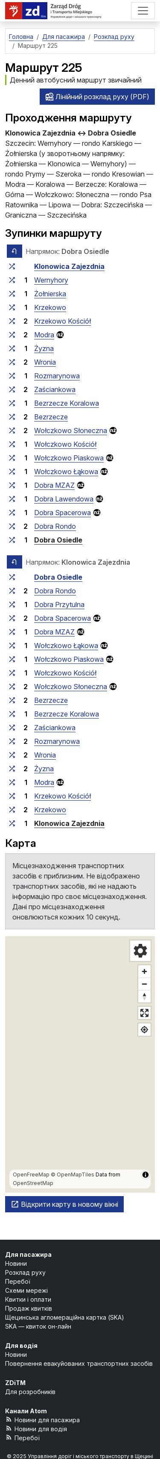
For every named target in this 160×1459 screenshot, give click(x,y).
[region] (80, 1064)
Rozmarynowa (57, 375)
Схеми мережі (26, 1290)
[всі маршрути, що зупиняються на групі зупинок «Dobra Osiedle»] (12, 540)
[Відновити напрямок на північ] (144, 996)
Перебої (17, 1281)
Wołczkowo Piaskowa (69, 458)
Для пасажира (28, 1254)
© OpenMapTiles (72, 1174)
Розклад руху (25, 1272)
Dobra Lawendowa (63, 499)
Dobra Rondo (55, 526)
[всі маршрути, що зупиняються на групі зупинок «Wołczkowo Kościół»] (12, 444)
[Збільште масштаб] (144, 971)
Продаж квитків (28, 1308)
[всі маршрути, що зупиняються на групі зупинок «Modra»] (12, 334)
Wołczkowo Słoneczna (70, 430)
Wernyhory (51, 280)
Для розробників (30, 1391)
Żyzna (44, 348)
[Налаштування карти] (140, 950)
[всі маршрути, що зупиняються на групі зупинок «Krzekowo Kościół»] (12, 321)
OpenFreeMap (31, 1174)
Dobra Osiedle (58, 540)
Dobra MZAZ (54, 485)
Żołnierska (50, 293)
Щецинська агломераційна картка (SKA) (64, 1317)
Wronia (45, 362)
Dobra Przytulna (59, 604)
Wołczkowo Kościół (65, 444)
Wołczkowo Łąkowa (66, 471)
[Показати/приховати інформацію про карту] (145, 1175)
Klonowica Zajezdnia (69, 266)
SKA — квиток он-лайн (38, 1326)
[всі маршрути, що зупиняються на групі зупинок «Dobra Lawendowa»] (12, 499)
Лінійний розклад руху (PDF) (97, 96)
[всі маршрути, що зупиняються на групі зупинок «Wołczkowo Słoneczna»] (12, 430)
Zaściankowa (55, 389)
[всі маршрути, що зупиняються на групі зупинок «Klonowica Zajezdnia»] (12, 266)
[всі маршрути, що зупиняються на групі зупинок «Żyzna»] (12, 348)
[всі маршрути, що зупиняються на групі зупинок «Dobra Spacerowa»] (12, 512)
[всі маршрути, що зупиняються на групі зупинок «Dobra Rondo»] (12, 526)
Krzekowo (50, 307)
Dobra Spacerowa (62, 512)
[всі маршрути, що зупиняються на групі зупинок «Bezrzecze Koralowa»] (12, 403)
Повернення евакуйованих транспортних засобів (79, 1363)
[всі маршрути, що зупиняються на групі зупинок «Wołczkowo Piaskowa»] (12, 458)
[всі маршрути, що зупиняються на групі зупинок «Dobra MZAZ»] (12, 485)
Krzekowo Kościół (62, 321)
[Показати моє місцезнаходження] (144, 1029)
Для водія (21, 1345)
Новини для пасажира (42, 1419)
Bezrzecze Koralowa (66, 403)
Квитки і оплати (28, 1299)
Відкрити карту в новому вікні (64, 1204)
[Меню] (143, 10)
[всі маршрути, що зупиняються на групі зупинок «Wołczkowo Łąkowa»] (12, 471)
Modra (44, 334)
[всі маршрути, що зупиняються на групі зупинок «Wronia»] (12, 362)
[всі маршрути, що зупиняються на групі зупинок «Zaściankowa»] (12, 389)
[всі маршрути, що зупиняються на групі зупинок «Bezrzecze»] (12, 417)
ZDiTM (15, 1382)
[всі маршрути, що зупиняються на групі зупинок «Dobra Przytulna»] (12, 604)
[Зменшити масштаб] (144, 984)
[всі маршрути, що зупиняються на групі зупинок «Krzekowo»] (12, 307)
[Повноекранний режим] (144, 1013)
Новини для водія (36, 1428)
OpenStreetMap (33, 1183)
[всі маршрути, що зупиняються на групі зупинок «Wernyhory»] (12, 280)
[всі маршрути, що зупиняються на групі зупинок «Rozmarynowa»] (12, 375)
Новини (16, 1263)
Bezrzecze (51, 417)
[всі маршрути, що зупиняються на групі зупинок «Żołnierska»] (12, 293)
